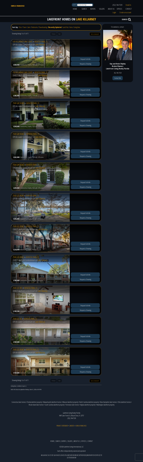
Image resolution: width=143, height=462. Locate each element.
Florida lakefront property (34, 402)
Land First (65, 27)
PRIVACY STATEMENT (62, 426)
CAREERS (71, 426)
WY (75, 457)
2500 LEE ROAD (18, 195)
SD (99, 455)
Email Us (128, 5)
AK (41, 455)
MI (73, 455)
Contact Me (117, 78)
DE (52, 455)
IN (61, 455)
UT (67, 457)
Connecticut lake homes (19, 402)
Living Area (77, 27)
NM (88, 455)
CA (48, 455)
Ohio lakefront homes (124, 402)
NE (84, 455)
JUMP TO (75, 5)
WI (71, 457)
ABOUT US (111, 8)
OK (94, 455)
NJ (85, 455)
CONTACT (128, 8)
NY (92, 455)
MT (80, 455)
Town (24, 27)
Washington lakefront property (105, 405)
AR (45, 455)
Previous (53, 34)
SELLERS (102, 8)
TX (101, 455)
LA (66, 455)
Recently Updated (54, 27)
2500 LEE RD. (17, 287)
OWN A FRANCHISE (17, 6)
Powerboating (43, 27)
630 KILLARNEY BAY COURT (22, 41)
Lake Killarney (40, 44)
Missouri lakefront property (70, 402)
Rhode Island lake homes (36, 405)
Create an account (125, 12)
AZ (46, 455)
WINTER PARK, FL (41, 41)
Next (59, 34)
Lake (28, 27)
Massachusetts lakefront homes (52, 402)
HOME (75, 8)
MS (78, 455)
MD (69, 455)
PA (97, 455)
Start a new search (95, 34)
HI (56, 455)
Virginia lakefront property (87, 405)
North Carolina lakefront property (89, 402)
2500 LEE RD (17, 318)
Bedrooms (35, 27)
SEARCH (84, 8)
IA (57, 455)
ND (82, 455)
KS (63, 455)
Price (20, 27)
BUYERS (93, 8)
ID (59, 455)
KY (65, 455)
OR (96, 455)
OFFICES (119, 8)
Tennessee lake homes (72, 405)
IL (60, 455)
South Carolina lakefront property (54, 405)
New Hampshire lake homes (108, 402)
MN (75, 455)
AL (43, 455)
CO (50, 455)
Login (114, 12)
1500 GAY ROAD (18, 103)
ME (71, 455)
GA (54, 455)
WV (73, 457)
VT (69, 457)
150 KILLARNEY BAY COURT (22, 72)
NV (90, 455)
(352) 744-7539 (117, 5)
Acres (71, 27)
